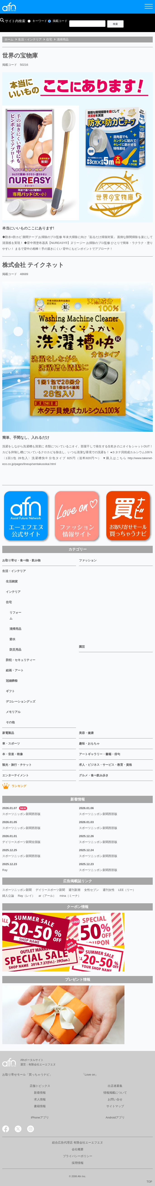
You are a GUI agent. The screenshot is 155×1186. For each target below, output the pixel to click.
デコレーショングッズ (20, 701)
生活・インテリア (14, 571)
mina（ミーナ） (70, 895)
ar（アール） (47, 895)
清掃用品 (15, 628)
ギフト (10, 691)
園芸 (82, 646)
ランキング (14, 786)
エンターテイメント (15, 775)
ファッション (88, 560)
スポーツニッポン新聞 (17, 890)
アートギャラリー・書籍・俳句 (99, 754)
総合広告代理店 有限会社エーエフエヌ (77, 1142)
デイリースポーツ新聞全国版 (21, 842)
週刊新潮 (74, 890)
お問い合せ (115, 1099)
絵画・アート (15, 670)
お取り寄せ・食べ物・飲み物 (21, 560)
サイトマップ (115, 1106)
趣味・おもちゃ (89, 743)
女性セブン (91, 890)
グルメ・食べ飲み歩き (93, 775)
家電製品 (8, 733)
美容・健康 (86, 733)
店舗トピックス (40, 1086)
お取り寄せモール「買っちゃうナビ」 (27, 1074)
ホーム (9, 39)
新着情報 (40, 1092)
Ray (4, 870)
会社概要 (77, 1149)
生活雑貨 (12, 581)
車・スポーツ (11, 743)
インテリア (13, 591)
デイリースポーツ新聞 (50, 890)
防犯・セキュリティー (20, 660)
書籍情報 (40, 1106)
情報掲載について (115, 1092)
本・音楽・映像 (12, 754)
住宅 (9, 602)
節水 (12, 639)
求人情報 (40, 1099)
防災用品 (15, 649)
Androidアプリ (115, 1117)
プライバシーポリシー (77, 1156)
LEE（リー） (127, 890)
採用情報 (77, 1163)
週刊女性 (108, 890)
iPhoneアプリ (40, 1117)
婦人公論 (8, 895)
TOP (149, 1181)
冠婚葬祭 (12, 680)
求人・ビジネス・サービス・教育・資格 (105, 764)
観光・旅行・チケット (17, 764)
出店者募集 (115, 1086)
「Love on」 (90, 1074)
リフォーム (15, 615)
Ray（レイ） (26, 895)
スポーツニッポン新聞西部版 (21, 814)
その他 (10, 722)
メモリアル (13, 712)
